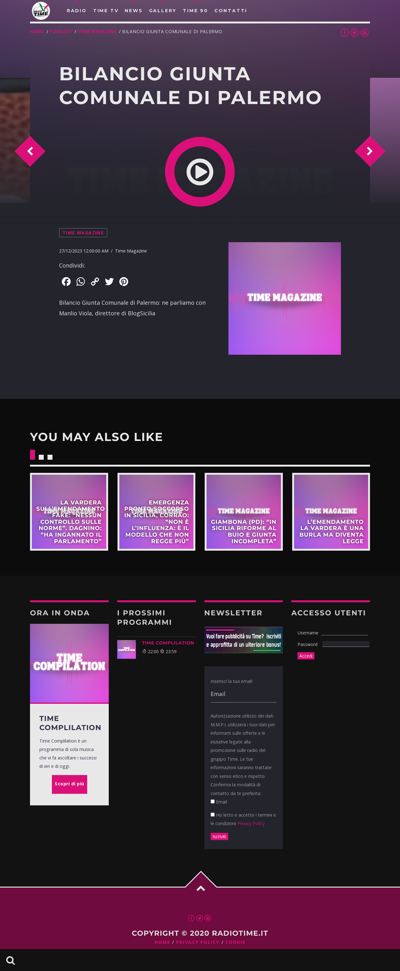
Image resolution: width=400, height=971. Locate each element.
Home (37, 31)
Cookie (235, 942)
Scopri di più (69, 512)
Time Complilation (168, 643)
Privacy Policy (251, 823)
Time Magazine (97, 31)
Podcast (61, 31)
